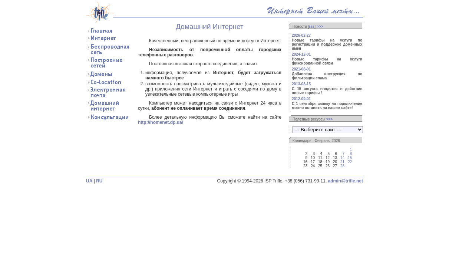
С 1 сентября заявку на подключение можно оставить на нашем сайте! (327, 106)
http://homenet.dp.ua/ (160, 122)
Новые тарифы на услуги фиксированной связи (327, 61)
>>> (320, 26)
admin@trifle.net (345, 181)
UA (89, 181)
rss (311, 26)
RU (99, 181)
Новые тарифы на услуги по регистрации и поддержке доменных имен (327, 44)
